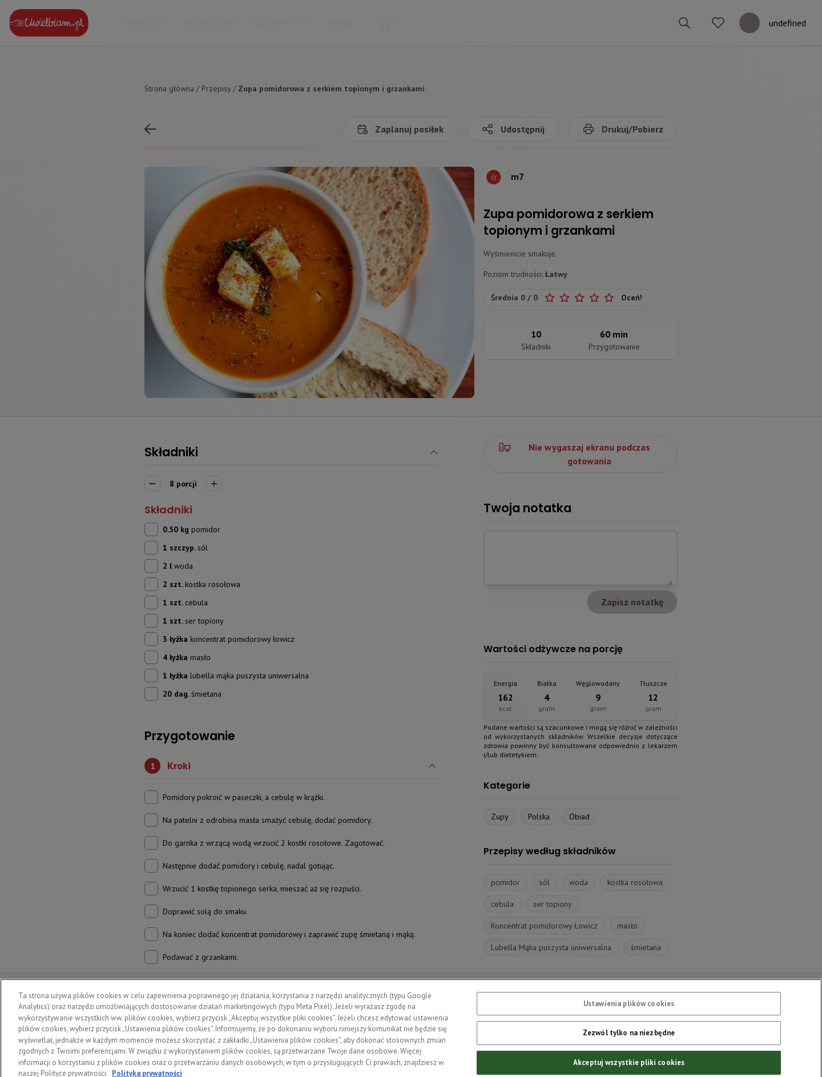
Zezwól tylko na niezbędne (629, 1053)
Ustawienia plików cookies (628, 1023)
